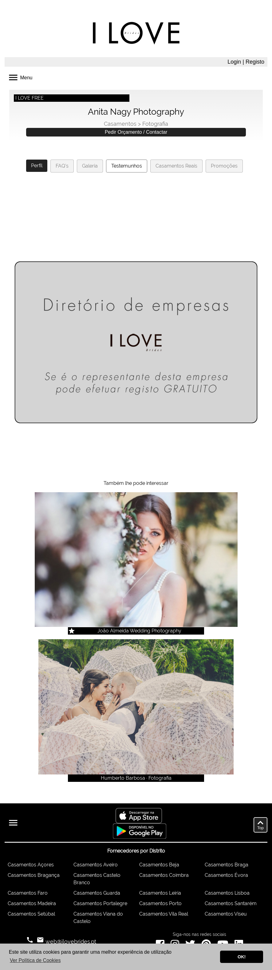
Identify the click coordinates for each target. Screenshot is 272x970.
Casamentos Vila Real (163, 914)
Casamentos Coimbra (164, 875)
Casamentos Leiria (160, 893)
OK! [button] (242, 956)
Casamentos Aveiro (95, 865)
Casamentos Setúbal (31, 914)
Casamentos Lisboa (227, 893)
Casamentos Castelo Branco (96, 878)
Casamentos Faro (28, 893)
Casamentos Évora (226, 875)
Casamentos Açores (31, 865)
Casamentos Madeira (32, 903)
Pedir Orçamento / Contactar (136, 132)
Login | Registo (245, 62)
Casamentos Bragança (34, 875)
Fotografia (155, 124)
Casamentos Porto (160, 903)
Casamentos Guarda (96, 893)
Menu (20, 77)
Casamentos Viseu (226, 914)
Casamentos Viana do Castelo (98, 917)
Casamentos (120, 124)
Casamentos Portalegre (100, 903)
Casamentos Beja (159, 865)
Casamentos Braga (226, 865)
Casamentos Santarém (231, 903)
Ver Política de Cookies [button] (35, 960)
